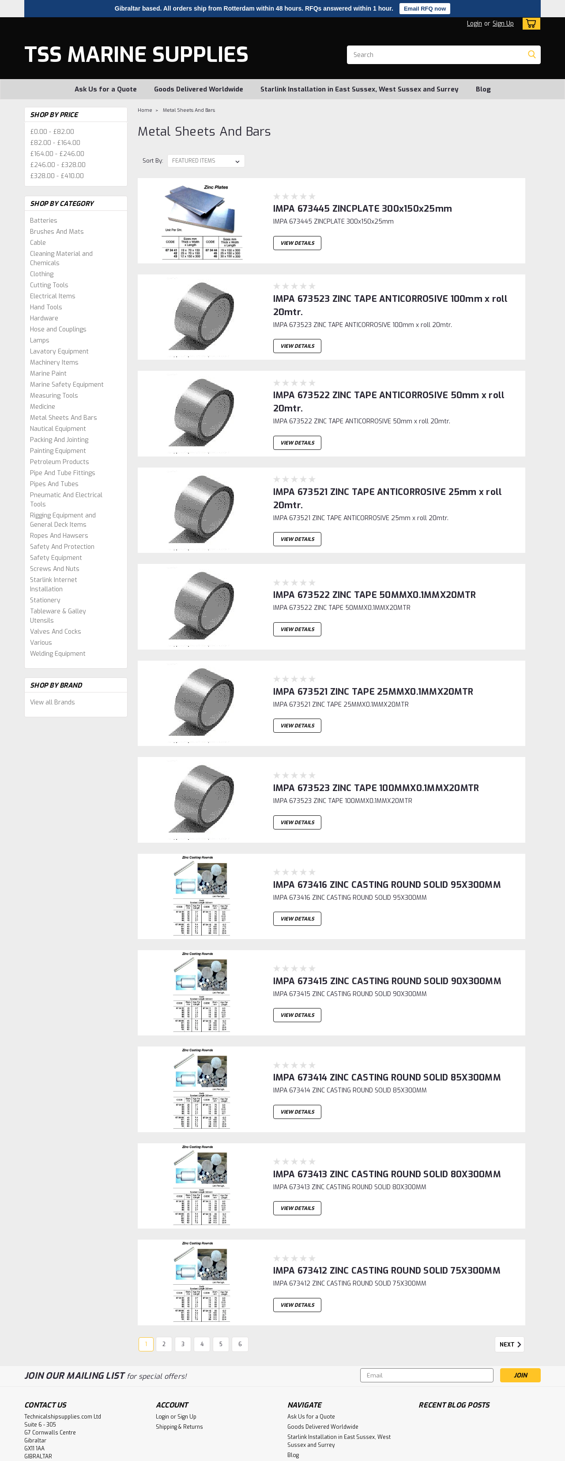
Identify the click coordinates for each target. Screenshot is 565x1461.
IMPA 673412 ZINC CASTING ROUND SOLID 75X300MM (387, 1200)
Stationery (45, 600)
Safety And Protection (62, 547)
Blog (483, 89)
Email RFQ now (425, 8)
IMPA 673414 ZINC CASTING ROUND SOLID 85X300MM (387, 1025)
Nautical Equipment (58, 429)
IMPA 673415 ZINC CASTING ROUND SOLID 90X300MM (387, 938)
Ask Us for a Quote (106, 89)
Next (512, 1270)
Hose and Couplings (58, 329)
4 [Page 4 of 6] (201, 1270)
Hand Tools (46, 307)
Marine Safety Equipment (67, 384)
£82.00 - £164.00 (55, 143)
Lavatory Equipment (59, 351)
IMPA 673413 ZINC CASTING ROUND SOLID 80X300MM (387, 1113)
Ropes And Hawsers (59, 536)
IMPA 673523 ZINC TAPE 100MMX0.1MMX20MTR (376, 764)
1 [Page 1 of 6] (146, 1270)
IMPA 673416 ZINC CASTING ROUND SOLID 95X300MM (387, 851)
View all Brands (52, 702)
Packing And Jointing (59, 440)
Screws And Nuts (54, 569)
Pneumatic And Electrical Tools (66, 500)
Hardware (44, 318)
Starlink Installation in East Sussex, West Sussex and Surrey (359, 89)
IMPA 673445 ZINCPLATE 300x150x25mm (362, 202)
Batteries (43, 221)
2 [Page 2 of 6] (164, 1270)
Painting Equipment (58, 451)
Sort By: (153, 160)
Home (145, 110)
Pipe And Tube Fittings (62, 473)
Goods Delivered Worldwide (198, 89)
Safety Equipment (56, 558)
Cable (38, 243)
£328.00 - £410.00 (57, 176)
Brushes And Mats (57, 232)
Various (41, 643)
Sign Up (503, 23)
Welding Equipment (58, 654)
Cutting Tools (49, 285)
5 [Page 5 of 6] (220, 1270)
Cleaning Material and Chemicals (61, 258)
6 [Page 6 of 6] (240, 1270)
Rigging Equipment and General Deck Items (63, 520)
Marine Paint (48, 373)
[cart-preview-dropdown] (529, 24)
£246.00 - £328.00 (58, 165)
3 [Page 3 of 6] (183, 1270)
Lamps (39, 340)
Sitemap (131, 1452)
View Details (297, 240)
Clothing (41, 274)
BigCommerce (185, 1452)
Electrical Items (52, 296)
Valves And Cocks (55, 632)
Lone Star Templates (253, 1452)
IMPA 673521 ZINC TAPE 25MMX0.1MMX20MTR (373, 677)
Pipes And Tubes (54, 484)
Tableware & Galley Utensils (58, 616)
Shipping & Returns (179, 1352)
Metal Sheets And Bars (63, 418)
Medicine (42, 407)
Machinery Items (54, 362)
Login (474, 23)
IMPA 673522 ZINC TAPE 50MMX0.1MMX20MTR (374, 590)
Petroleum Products (59, 462)
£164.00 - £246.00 (57, 154)
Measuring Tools (54, 396)
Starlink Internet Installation (53, 585)
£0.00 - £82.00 (52, 132)
